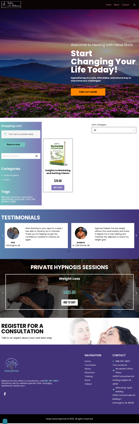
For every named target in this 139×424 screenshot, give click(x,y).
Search (36, 156)
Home (108, 4)
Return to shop (14, 144)
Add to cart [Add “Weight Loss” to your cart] (69, 303)
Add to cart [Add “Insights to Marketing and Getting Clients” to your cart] (57, 187)
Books (7, 180)
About (116, 4)
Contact (125, 4)
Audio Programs (12, 176)
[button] (2, 236)
